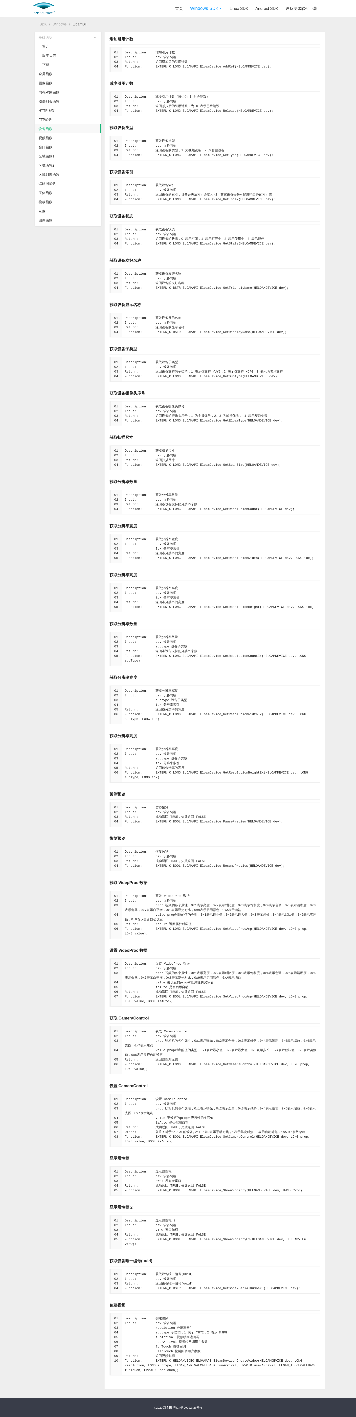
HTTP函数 (47, 110)
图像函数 (45, 83)
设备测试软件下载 (301, 8)
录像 (42, 211)
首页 (179, 8)
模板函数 (45, 202)
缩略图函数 (47, 184)
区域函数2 (46, 165)
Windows (60, 24)
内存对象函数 (49, 92)
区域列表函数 (49, 175)
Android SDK (266, 8)
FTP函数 (45, 120)
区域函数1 (46, 156)
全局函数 (45, 74)
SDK (43, 24)
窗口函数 (45, 147)
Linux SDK (239, 8)
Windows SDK (206, 8)
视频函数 (45, 138)
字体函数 (45, 193)
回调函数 (45, 220)
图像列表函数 (49, 101)
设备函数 (45, 129)
